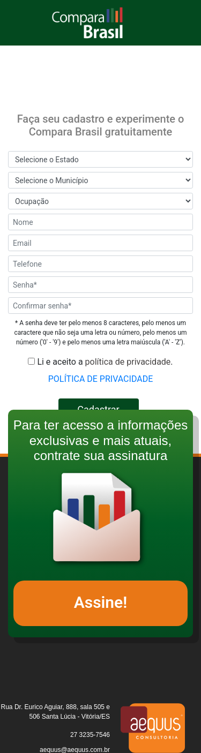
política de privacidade (128, 362)
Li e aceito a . (100, 362)
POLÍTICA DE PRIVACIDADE (100, 379)
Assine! (101, 602)
